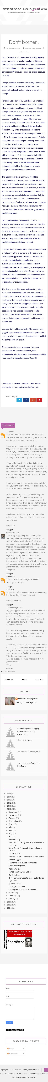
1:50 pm (9, 573)
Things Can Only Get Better (19, 872)
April (11, 836)
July (10, 827)
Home (24, 679)
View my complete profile (25, 702)
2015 (9, 793)
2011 (9, 806)
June (11, 830)
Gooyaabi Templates (27, 1077)
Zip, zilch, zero (14, 853)
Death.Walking (14, 869)
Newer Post (9, 679)
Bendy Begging (14, 859)
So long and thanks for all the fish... (22, 889)
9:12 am (9, 668)
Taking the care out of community (22, 863)
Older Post (39, 679)
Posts (10, 1049)
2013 (9, 800)
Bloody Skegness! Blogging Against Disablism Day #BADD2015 (28, 731)
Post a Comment (8, 671)
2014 (9, 797)
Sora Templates (20, 1073)
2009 (9, 902)
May (11, 833)
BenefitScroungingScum (28, 699)
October (12, 818)
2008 (9, 905)
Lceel (8, 576)
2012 (9, 803)
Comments (12, 1054)
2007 (9, 908)
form (16, 104)
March (12, 892)
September (13, 821)
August (12, 824)
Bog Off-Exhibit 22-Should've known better (26, 856)
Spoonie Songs (14, 883)
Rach (8, 589)
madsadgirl (10, 532)
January (12, 898)
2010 (9, 809)
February (13, 895)
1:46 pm (9, 530)
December (13, 812)
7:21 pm (9, 605)
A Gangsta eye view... (17, 886)
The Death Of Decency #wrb (29, 751)
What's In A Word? (24, 740)
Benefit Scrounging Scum (25, 1069)
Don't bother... (14, 875)
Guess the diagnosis (16, 865)
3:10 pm (9, 586)
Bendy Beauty (14, 839)
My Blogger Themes (39, 1073)
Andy (8, 431)
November (13, 815)
